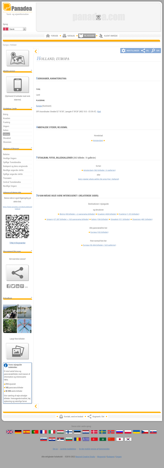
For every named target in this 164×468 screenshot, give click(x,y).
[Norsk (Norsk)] (111, 432)
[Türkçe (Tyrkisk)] (94, 439)
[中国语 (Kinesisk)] (111, 439)
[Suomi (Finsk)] (68, 432)
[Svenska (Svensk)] (102, 432)
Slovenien (142, 219)
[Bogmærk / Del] (17, 273)
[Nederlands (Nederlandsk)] (85, 432)
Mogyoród (101, 456)
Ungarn (68, 219)
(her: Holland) (98, 179)
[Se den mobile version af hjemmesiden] (17, 85)
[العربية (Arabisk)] (102, 439)
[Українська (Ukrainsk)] (136, 432)
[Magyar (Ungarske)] (60, 432)
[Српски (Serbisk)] (60, 439)
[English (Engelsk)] (9, 432)
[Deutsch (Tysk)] (18, 432)
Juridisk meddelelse (68, 448)
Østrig (77, 214)
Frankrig (129, 214)
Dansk (11, 29)
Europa (39, 105)
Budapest (110, 456)
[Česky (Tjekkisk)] (144, 432)
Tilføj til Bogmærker (17, 242)
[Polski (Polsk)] (128, 432)
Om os (55, 448)
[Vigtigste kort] (17, 58)
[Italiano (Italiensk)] (52, 432)
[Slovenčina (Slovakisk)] (153, 432)
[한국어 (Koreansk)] (128, 439)
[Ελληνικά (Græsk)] (86, 439)
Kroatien (107, 214)
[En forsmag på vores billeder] (17, 351)
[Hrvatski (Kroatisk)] (52, 439)
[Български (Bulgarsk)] (69, 439)
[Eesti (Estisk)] (77, 432)
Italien (99, 219)
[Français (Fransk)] (43, 432)
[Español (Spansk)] (26, 432)
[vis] (36, 406)
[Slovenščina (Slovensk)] (43, 439)
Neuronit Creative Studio (85, 456)
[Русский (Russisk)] (119, 432)
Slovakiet (120, 219)
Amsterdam (98, 140)
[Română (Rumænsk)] (77, 439)
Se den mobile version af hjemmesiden (94, 448)
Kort (99, 111)
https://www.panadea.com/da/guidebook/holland (17, 208)
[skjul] (36, 51)
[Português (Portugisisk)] (35, 432)
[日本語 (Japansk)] (119, 439)
